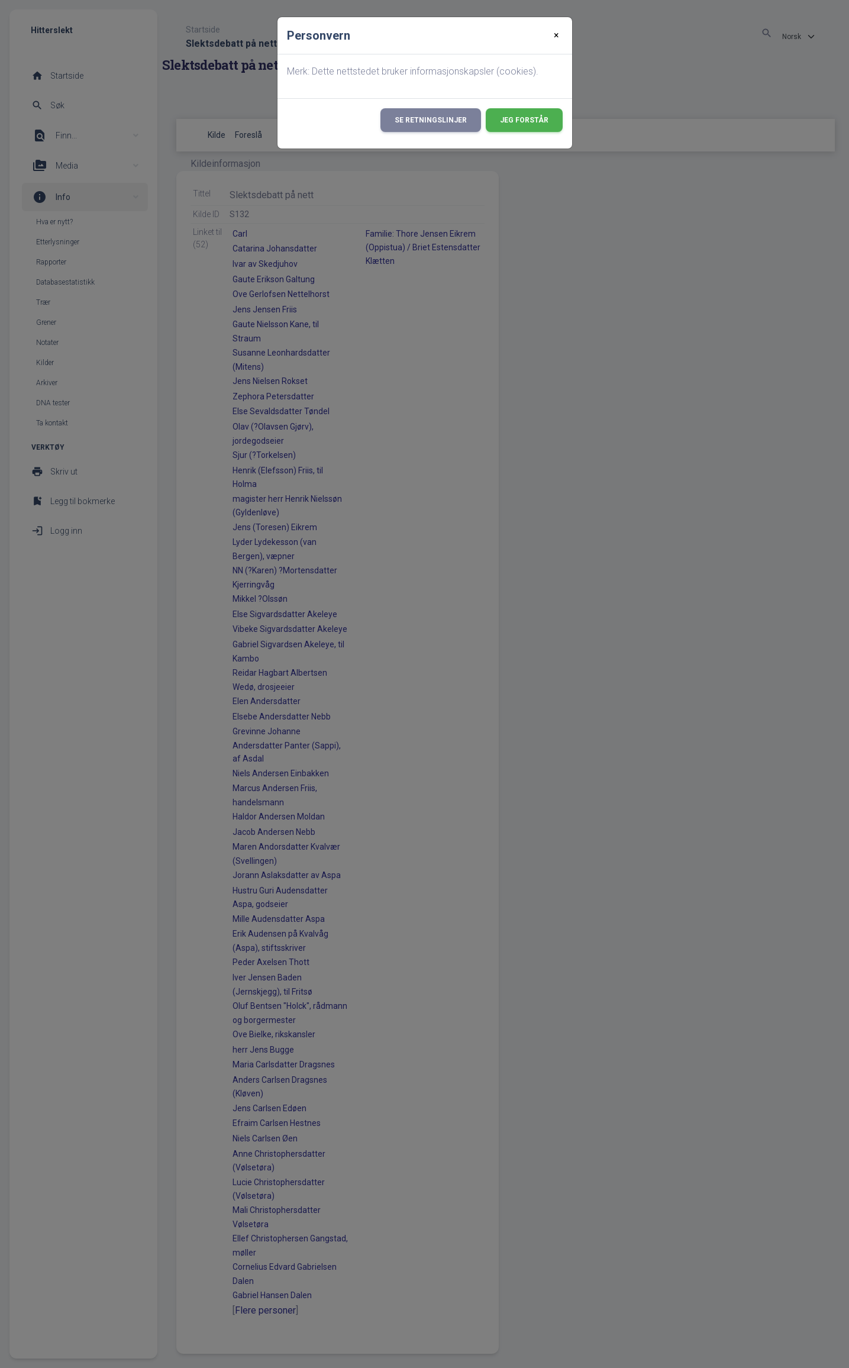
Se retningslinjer (431, 120)
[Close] (556, 35)
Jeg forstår (524, 120)
